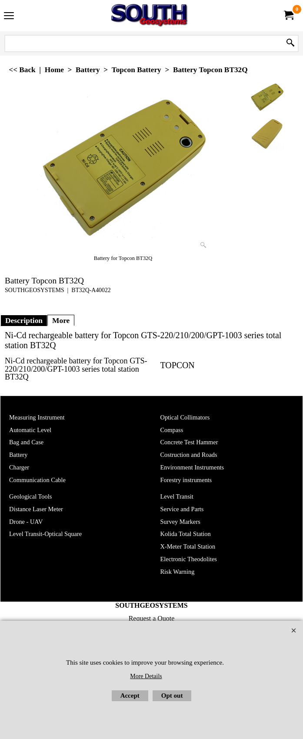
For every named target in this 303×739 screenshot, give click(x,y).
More (61, 320)
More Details (146, 676)
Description (24, 320)
